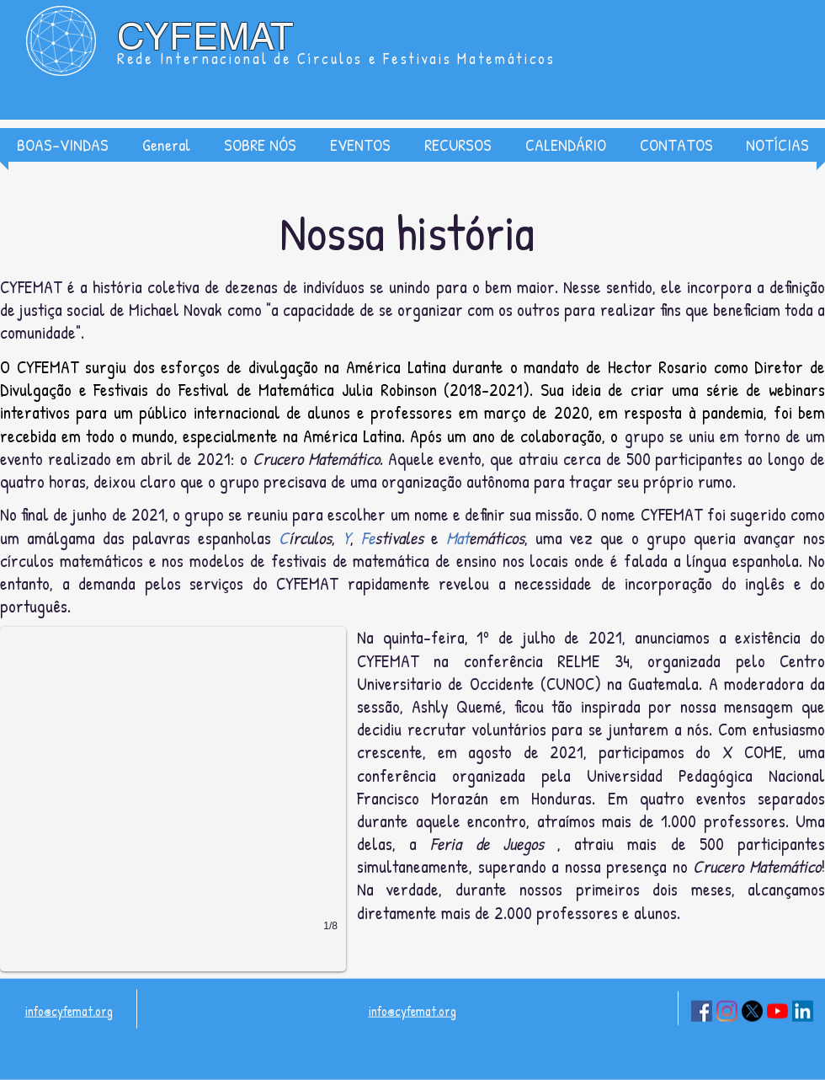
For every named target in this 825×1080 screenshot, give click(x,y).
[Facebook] (701, 1011)
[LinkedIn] (802, 1011)
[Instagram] (726, 1011)
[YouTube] (777, 1011)
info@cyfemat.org (69, 1011)
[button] (260, 145)
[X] (752, 1011)
